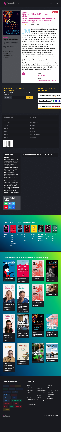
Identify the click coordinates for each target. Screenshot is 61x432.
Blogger (39, 387)
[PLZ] (19, 99)
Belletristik (18, 407)
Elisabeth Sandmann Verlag (47, 82)
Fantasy (14, 396)
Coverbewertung (31, 400)
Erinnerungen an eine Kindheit (40, 238)
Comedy (16, 404)
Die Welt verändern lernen (33, 238)
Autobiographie (7, 404)
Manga (5, 407)
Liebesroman (7, 399)
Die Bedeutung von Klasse (26, 239)
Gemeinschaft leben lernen (54, 239)
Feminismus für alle (47, 238)
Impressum (50, 393)
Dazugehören (20, 237)
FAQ (48, 388)
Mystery (12, 390)
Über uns (49, 387)
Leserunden (30, 391)
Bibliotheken (40, 389)
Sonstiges (6, 410)
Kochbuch (6, 396)
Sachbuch (6, 401)
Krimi (5, 390)
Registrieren (50, 399)
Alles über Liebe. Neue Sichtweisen (13, 241)
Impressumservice (31, 405)
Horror (12, 387)
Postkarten (29, 403)
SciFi (11, 407)
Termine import (41, 401)
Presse (39, 399)
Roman (18, 387)
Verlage (39, 396)
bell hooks (41, 77)
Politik (55, 13)
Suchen (29, 99)
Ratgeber (15, 393)
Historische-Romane (16, 401)
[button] (57, 3)
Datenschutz (50, 395)
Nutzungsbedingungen (53, 391)
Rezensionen (30, 396)
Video (28, 393)
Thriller (6, 387)
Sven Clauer (55, 416)
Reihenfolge (30, 389)
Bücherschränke (41, 394)
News (28, 387)
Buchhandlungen (41, 392)
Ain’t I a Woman (6, 237)
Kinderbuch (19, 390)
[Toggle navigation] (51, 3)
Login (48, 397)
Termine (29, 398)
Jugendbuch (7, 393)
